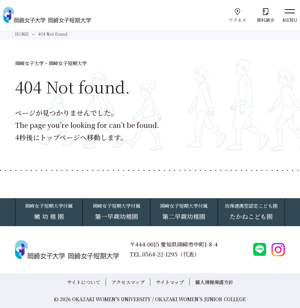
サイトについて (83, 282)
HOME (22, 34)
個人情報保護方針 (214, 282)
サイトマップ (170, 282)
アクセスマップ (128, 282)
